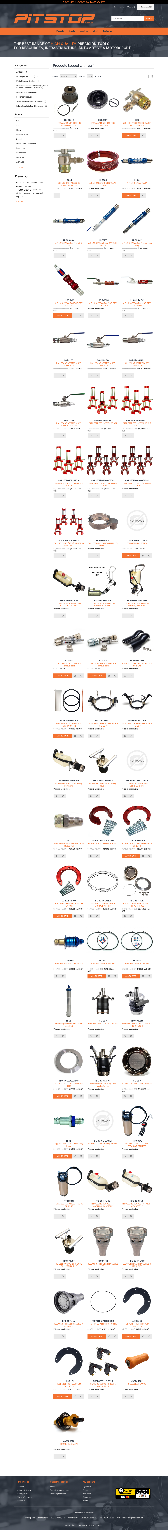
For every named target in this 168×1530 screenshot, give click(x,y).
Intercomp (20, 148)
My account (87, 1487)
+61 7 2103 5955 (107, 1518)
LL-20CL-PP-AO (69, 901)
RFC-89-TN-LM (68, 1321)
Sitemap (21, 1487)
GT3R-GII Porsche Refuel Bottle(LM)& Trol (137, 784)
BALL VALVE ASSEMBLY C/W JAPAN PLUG (68, 364)
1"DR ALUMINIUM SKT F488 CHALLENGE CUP (69, 124)
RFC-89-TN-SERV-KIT (69, 720)
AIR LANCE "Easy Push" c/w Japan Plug (137, 244)
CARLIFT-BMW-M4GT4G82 (137, 480)
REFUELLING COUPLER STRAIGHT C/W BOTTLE (137, 1205)
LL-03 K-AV (69, 300)
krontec (28, 186)
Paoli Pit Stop (22, 134)
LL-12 (68, 1141)
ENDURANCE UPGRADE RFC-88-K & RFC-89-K (103, 724)
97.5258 (103, 660)
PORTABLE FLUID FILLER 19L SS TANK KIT (69, 1205)
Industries (84, 31)
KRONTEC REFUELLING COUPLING (103, 1023)
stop (17, 197)
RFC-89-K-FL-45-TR (102, 600)
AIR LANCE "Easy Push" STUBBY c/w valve (68, 304)
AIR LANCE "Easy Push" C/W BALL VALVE (102, 244)
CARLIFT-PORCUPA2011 (137, 420)
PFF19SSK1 (69, 1201)
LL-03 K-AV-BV (136, 300)
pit (40, 189)
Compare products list (58, 1494)
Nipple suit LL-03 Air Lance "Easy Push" (69, 1145)
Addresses (87, 1494)
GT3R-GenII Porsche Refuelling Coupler (102, 784)
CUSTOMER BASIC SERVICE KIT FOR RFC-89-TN (69, 724)
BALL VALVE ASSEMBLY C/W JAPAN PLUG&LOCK (68, 424)
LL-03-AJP (137, 240)
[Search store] (127, 18)
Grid (147, 76)
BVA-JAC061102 (136, 360)
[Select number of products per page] (90, 76)
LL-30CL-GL (137, 1321)
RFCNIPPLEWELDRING (69, 1081)
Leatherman (21, 153)
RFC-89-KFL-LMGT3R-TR (137, 780)
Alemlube (20, 162)
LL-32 (68, 1021)
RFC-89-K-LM (137, 1021)
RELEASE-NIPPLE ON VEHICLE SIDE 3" (103, 1265)
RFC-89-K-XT (69, 1261)
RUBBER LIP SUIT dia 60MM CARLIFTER (69, 1385)
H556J (69, 180)
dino (41, 183)
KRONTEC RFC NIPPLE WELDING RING (69, 1085)
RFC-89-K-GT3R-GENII (103, 780)
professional (38, 193)
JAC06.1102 (137, 1381)
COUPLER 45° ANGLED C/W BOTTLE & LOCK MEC (69, 604)
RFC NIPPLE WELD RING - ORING (103, 1324)
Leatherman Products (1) (26, 92)
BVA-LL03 (68, 360)
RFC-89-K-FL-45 (103, 1201)
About (95, 31)
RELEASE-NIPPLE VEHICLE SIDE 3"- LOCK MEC (69, 1325)
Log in (122, 7)
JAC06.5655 (68, 1441)
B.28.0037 (102, 120)
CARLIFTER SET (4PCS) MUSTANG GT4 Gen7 (69, 544)
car (28, 183)
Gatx (18, 121)
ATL (17, 125)
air (17, 183)
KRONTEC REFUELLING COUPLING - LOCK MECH (137, 1024)
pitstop (19, 193)
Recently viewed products (59, 1490)
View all (19, 167)
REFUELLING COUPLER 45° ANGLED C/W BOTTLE (103, 1205)
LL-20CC (103, 180)
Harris (18, 130)
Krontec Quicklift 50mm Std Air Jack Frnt (68, 1024)
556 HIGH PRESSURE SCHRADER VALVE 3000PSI (137, 124)
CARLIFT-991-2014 (102, 420)
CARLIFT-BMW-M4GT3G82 (103, 480)
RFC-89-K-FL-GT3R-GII (69, 780)
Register (113, 7)
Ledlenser (20, 157)
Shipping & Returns (25, 1490)
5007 (68, 840)
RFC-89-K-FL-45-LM (69, 600)
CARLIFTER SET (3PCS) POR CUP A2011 (137, 424)
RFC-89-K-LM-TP (137, 660)
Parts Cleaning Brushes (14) (27, 81)
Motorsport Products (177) (27, 76)
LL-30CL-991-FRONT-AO (103, 840)
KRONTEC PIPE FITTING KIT (103, 963)
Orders (85, 1490)
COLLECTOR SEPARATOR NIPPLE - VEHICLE (103, 544)
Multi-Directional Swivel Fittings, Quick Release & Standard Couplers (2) (32, 86)
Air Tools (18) (21, 72)
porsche (27, 193)
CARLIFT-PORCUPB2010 (68, 480)
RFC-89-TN (103, 1261)
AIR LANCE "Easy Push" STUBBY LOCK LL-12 (103, 304)
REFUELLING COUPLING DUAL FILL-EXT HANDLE (69, 1265)
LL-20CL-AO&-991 (137, 840)
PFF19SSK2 (137, 1141)
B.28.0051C (69, 120)
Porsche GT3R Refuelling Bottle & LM (102, 1145)
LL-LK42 (137, 961)
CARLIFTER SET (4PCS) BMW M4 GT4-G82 (137, 484)
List (152, 76)
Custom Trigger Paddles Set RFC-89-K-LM (137, 664)
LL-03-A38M (68, 240)
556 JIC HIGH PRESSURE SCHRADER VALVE (69, 184)
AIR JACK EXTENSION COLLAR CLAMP (102, 184)
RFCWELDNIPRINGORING (103, 1321)
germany (19, 186)
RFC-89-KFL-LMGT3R (102, 1141)
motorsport (23, 189)
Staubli (19, 139)
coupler (34, 183)
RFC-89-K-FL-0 (136, 1201)
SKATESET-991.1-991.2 (103, 1381)
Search (52, 1487)
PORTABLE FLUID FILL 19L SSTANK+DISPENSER (136, 1145)
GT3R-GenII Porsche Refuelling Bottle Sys (68, 784)
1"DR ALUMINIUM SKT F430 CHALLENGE (103, 124)
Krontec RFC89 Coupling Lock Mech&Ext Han (103, 1085)
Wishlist (85, 1501)
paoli (35, 190)
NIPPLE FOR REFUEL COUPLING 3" (137, 1084)
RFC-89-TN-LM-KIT (102, 901)
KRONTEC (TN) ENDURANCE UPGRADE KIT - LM (103, 904)
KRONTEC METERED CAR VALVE (69, 963)
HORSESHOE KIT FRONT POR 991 (102, 843)
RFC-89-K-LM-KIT (102, 720)
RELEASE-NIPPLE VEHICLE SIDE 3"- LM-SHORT (137, 1265)
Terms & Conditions (25, 1497)
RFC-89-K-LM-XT (102, 1081)
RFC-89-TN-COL (103, 540)
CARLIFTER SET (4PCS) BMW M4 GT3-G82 (103, 484)
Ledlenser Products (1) (25, 97)
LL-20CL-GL (68, 1381)
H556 (137, 120)
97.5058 (69, 660)
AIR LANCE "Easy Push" (137, 183)
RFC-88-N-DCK (136, 901)
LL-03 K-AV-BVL (103, 300)
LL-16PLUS (69, 961)
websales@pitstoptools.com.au (130, 1518)
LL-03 (137, 180)
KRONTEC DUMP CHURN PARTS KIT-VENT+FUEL (137, 904)
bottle (22, 183)
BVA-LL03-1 (68, 420)
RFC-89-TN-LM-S (137, 1261)
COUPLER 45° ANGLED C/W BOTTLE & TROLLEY (103, 604)
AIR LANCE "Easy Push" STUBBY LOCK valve (137, 304)
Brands (72, 31)
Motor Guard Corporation (26, 144)
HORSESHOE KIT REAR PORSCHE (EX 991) (69, 904)
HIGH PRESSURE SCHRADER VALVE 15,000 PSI (69, 844)
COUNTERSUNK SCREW (137, 543)
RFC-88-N (137, 1081)
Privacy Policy (23, 1494)
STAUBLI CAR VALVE (69, 1444)
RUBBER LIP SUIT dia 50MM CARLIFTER (137, 1325)
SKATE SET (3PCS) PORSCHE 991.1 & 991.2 (103, 1385)
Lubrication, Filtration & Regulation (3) (31, 106)
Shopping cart (88, 1497)
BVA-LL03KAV (103, 360)
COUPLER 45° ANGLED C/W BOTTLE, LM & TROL (137, 604)
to (22, 197)
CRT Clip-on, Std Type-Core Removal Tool (68, 664)
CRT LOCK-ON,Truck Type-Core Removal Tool (103, 664)
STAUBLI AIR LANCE (137, 1384)
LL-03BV (103, 240)
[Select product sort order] (68, 76)
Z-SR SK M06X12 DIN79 (136, 540)
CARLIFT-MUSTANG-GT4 (69, 540)
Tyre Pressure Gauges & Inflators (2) (31, 101)
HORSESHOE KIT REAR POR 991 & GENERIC (137, 844)
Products (60, 31)
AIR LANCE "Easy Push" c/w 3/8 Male (68, 244)
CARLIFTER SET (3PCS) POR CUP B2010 (68, 484)
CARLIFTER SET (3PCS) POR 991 (103, 423)
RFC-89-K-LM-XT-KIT (137, 720)
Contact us (107, 31)
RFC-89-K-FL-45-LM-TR (137, 600)
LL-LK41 (103, 961)
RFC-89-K (103, 1021)
